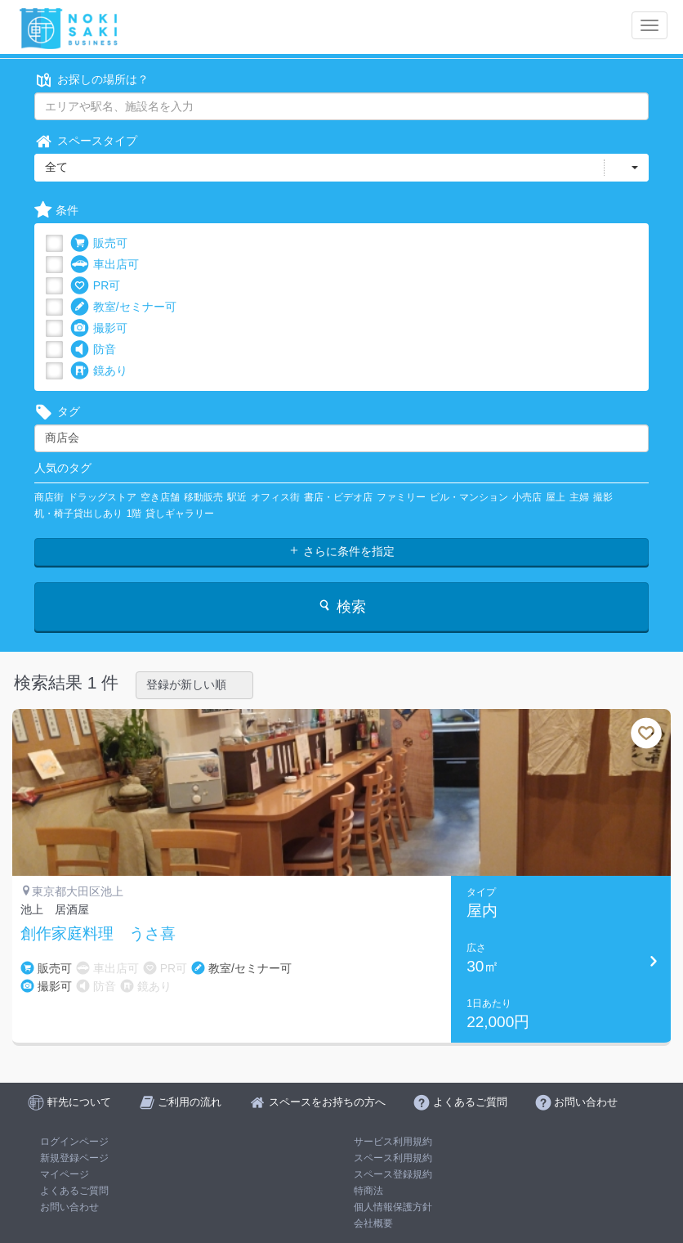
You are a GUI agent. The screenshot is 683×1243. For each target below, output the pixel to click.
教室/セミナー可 (123, 307)
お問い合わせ (69, 1207)
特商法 (368, 1190)
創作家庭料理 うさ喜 (98, 934)
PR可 (95, 285)
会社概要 (373, 1223)
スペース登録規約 (393, 1174)
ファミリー (401, 497)
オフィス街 (275, 497)
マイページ (64, 1174)
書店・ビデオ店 (338, 497)
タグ (57, 411)
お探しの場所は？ (91, 79)
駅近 (237, 497)
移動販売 (203, 497)
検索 (341, 606)
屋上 (555, 497)
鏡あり (98, 370)
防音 (93, 349)
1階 (134, 513)
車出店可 (104, 264)
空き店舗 (160, 497)
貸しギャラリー (179, 513)
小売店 (527, 497)
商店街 (49, 497)
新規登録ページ (74, 1158)
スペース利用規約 (393, 1158)
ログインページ (74, 1141)
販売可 (98, 243)
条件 (56, 210)
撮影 (603, 497)
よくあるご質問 (74, 1190)
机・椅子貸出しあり (78, 513)
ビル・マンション (469, 497)
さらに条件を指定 (341, 551)
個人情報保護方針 (393, 1207)
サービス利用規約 (393, 1141)
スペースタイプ (85, 141)
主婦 (579, 497)
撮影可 (98, 328)
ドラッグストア (102, 497)
